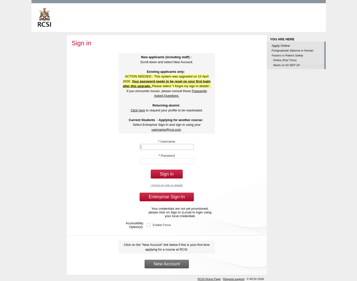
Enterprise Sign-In (167, 196)
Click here (138, 110)
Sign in (167, 174)
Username (166, 141)
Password (167, 155)
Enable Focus (162, 225)
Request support (233, 279)
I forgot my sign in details (167, 185)
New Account (166, 263)
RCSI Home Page (209, 279)
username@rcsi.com (166, 129)
